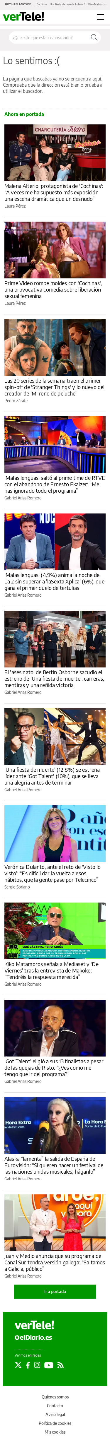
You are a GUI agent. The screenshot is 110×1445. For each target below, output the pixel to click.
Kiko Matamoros (98, 4)
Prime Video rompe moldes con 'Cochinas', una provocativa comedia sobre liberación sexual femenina (53, 289)
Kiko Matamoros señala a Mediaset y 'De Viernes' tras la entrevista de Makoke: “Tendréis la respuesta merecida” (51, 970)
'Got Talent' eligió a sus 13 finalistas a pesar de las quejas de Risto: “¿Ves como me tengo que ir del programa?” (54, 1067)
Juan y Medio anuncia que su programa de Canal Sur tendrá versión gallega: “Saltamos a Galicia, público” (54, 1262)
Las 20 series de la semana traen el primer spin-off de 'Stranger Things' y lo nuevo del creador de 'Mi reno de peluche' (54, 387)
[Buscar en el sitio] (48, 37)
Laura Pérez (15, 205)
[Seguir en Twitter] (18, 1365)
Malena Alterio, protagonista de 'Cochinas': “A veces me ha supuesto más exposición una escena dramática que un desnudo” (53, 192)
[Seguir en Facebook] (28, 1365)
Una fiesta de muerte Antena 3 (67, 4)
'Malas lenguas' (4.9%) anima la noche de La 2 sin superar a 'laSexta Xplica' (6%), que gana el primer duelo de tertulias (54, 581)
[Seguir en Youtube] (48, 1365)
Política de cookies (55, 1423)
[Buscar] (94, 37)
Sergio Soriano (17, 886)
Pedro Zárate (16, 400)
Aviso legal (55, 1414)
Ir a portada (55, 1291)
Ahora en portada (24, 114)
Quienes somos (55, 1396)
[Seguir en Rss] (60, 1365)
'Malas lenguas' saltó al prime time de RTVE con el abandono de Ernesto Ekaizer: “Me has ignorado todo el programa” (54, 484)
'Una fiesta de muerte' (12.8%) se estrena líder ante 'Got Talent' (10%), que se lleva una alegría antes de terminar (52, 776)
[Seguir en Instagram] (37, 1365)
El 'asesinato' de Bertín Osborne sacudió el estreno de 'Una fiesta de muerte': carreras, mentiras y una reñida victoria (54, 678)
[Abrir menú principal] (100, 17)
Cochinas (42, 4)
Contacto (55, 1405)
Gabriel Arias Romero (23, 497)
